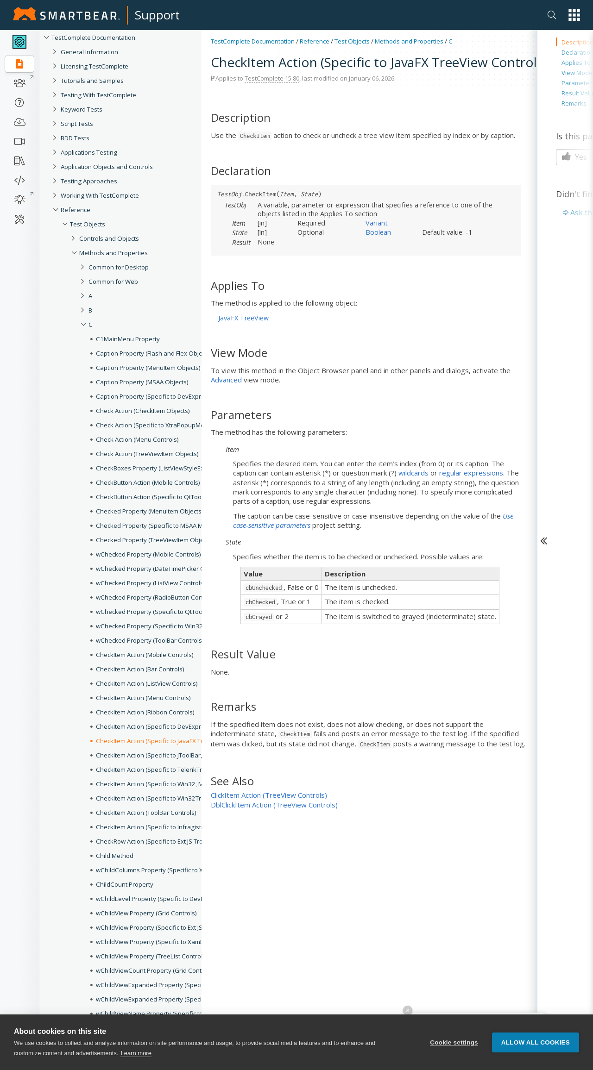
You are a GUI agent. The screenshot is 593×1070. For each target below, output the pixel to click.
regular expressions (471, 472)
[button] (574, 15)
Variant (377, 222)
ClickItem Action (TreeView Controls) (269, 795)
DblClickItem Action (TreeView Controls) (274, 804)
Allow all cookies (535, 1042)
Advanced (226, 379)
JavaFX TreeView (243, 317)
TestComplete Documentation (253, 41)
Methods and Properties (409, 41)
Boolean (378, 232)
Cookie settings (454, 1042)
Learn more (135, 1053)
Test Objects (352, 41)
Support (157, 14)
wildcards (413, 472)
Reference (314, 41)
